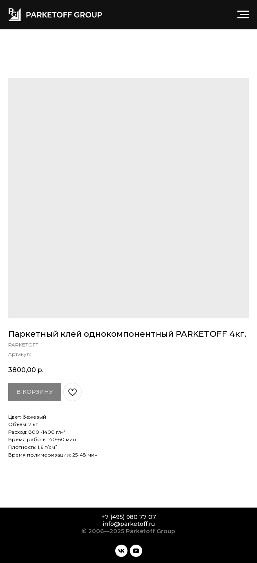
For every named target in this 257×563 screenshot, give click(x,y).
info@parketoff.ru (129, 524)
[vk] (121, 551)
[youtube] (136, 551)
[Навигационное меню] (243, 15)
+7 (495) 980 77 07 (128, 517)
